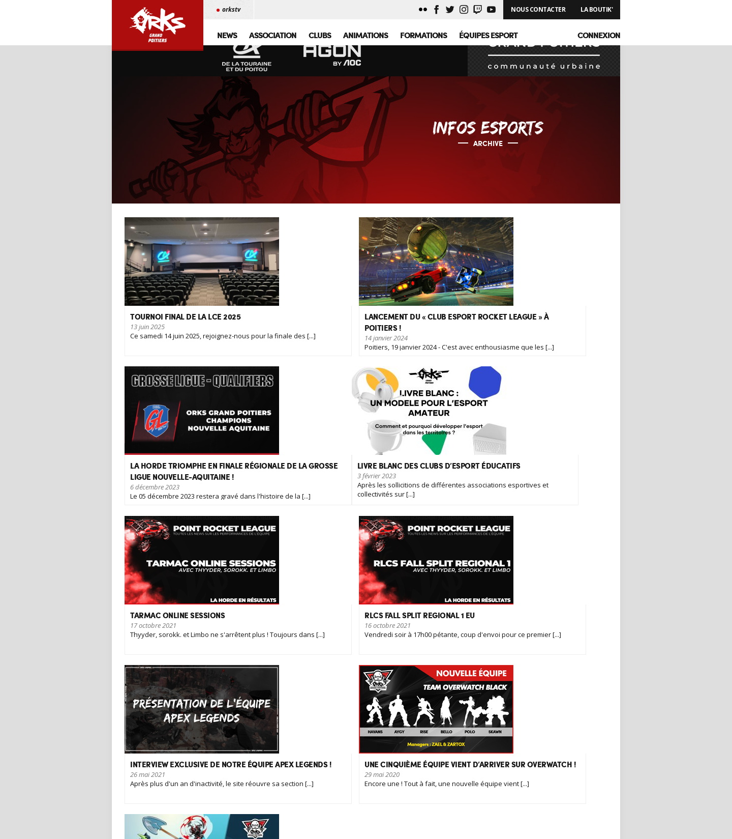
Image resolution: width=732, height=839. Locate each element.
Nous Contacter (538, 9)
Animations (365, 35)
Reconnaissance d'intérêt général (347, 770)
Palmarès (201, 779)
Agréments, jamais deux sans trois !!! (352, 808)
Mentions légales (212, 799)
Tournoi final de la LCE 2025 (340, 779)
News (227, 35)
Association (272, 35)
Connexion (598, 35)
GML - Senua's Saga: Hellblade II (345, 799)
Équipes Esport (488, 35)
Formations (423, 35)
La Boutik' (597, 9)
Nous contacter (210, 789)
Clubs (320, 35)
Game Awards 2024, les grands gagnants (358, 789)
